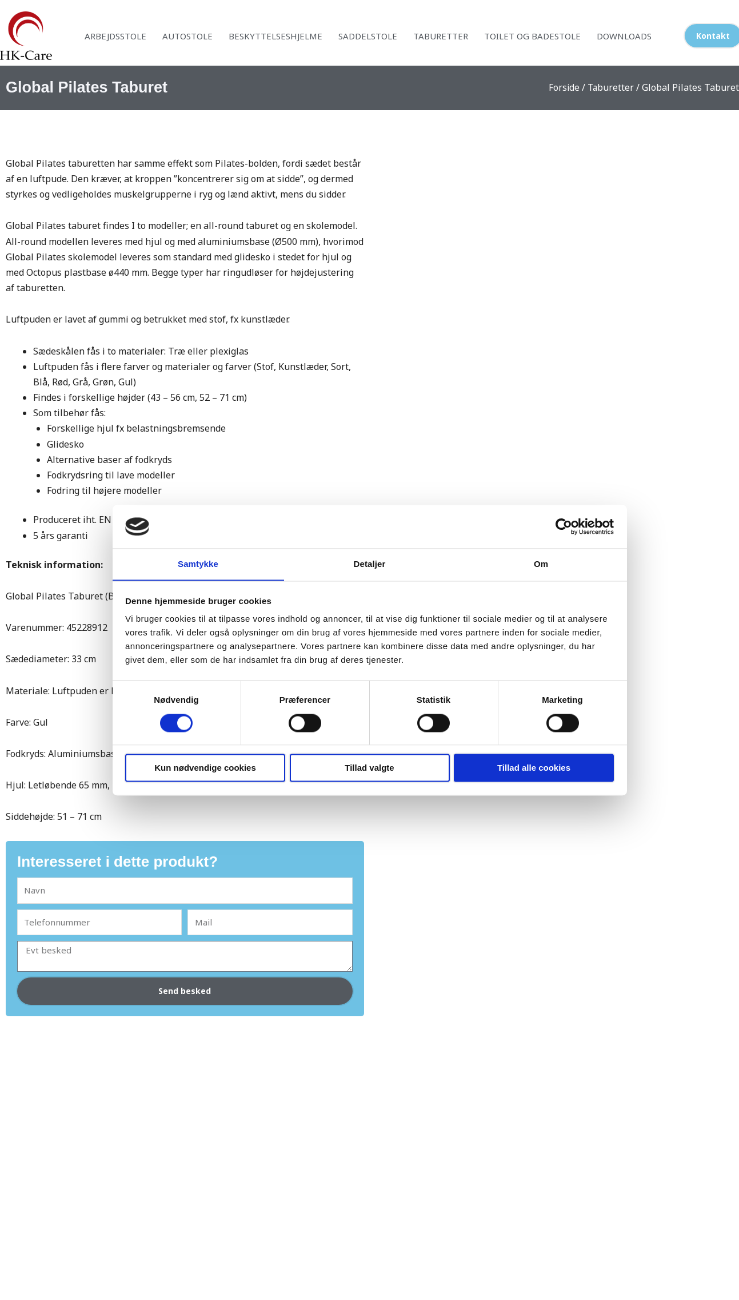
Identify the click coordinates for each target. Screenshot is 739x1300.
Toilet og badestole (532, 36)
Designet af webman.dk (369, 1290)
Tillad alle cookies (533, 768)
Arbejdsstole (115, 36)
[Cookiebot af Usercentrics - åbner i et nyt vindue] (564, 526)
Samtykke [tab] (198, 564)
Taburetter (440, 36)
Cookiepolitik (515, 1177)
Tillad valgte (369, 768)
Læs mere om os (276, 1192)
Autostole (187, 36)
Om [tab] (541, 564)
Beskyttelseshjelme (275, 36)
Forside (562, 87)
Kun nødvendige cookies (205, 768)
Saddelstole (367, 36)
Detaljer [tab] (370, 564)
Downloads (624, 36)
